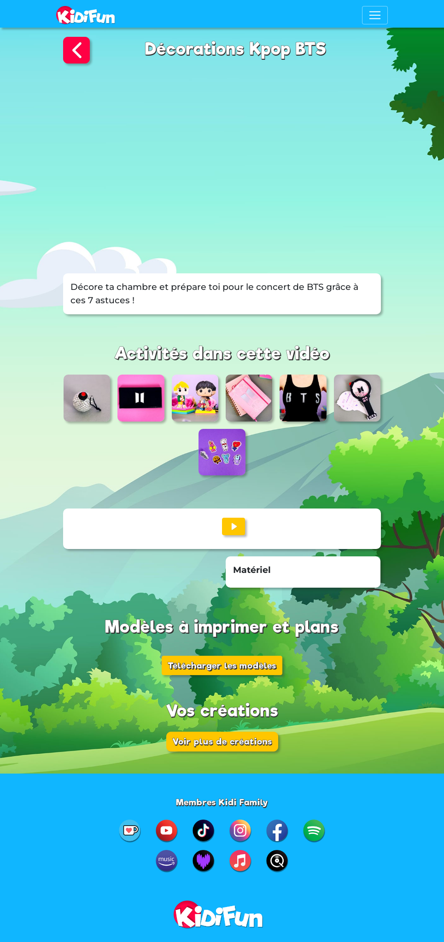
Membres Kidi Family (222, 802)
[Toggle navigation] (375, 15)
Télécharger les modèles (222, 665)
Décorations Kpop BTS (235, 49)
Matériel (252, 570)
